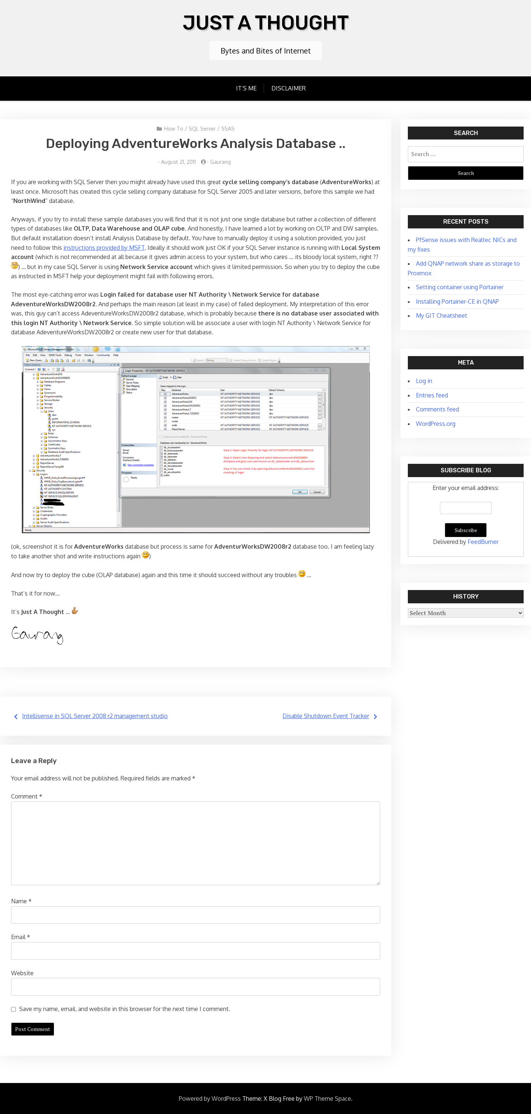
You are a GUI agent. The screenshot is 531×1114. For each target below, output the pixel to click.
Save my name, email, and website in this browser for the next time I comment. (124, 1008)
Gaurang (220, 161)
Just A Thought (265, 22)
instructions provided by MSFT (104, 247)
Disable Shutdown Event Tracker (325, 715)
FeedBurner (483, 541)
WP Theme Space (327, 1097)
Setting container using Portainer (459, 286)
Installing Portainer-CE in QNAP (457, 300)
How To (173, 128)
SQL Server (202, 128)
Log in (424, 380)
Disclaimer (288, 87)
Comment (26, 795)
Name (21, 900)
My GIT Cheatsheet (441, 314)
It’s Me (246, 87)
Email (20, 936)
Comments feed (437, 408)
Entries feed (432, 394)
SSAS (228, 128)
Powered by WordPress (210, 1097)
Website (22, 972)
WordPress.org (435, 423)
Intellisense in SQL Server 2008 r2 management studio (95, 715)
